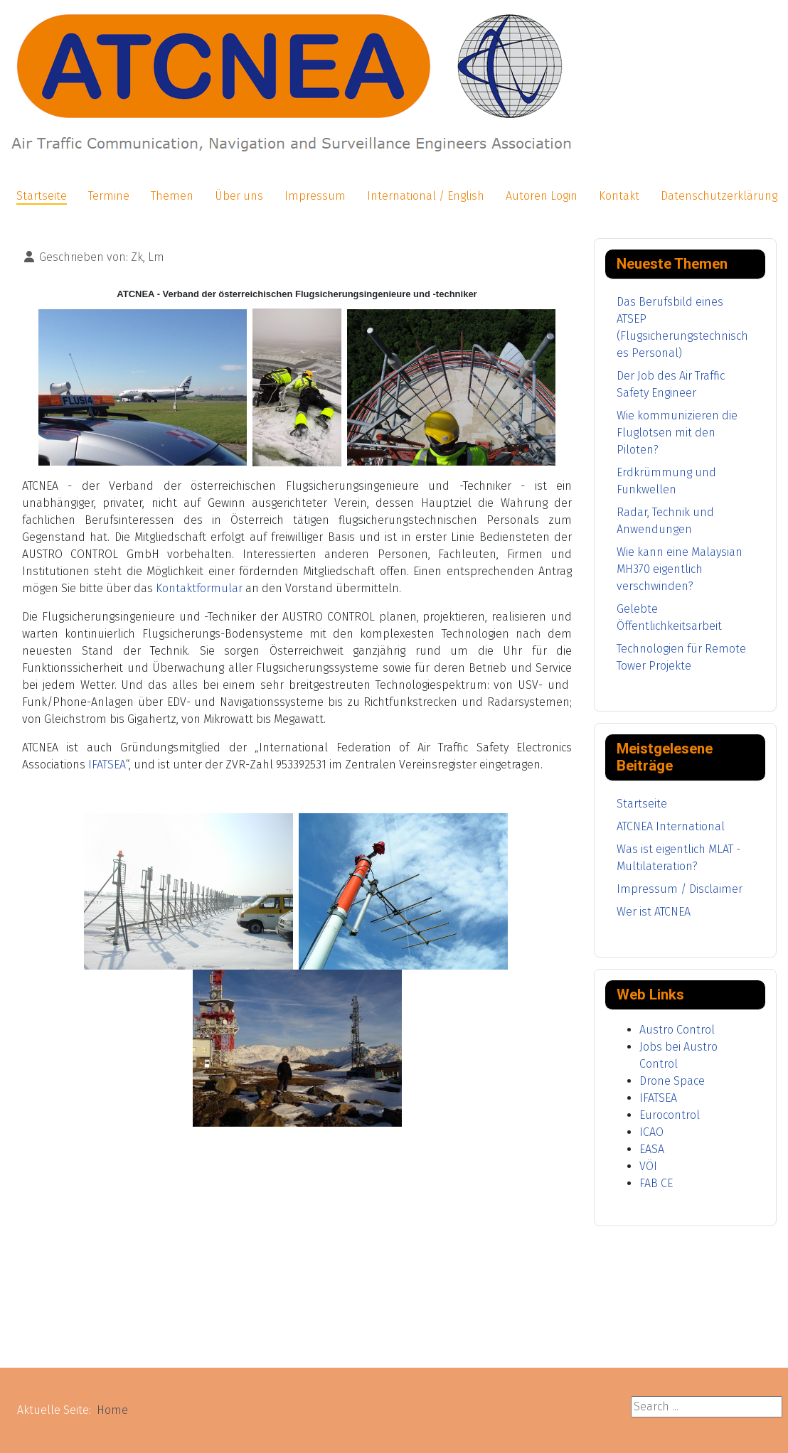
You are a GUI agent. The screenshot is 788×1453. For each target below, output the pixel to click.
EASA (651, 1149)
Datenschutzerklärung (719, 196)
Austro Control (677, 1029)
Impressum (315, 196)
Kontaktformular (199, 588)
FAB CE (656, 1183)
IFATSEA (107, 764)
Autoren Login (541, 196)
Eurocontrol (669, 1115)
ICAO (651, 1132)
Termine (108, 196)
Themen (172, 196)
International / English (425, 196)
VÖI (648, 1166)
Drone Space (672, 1081)
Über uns (239, 196)
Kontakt (619, 196)
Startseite (41, 196)
